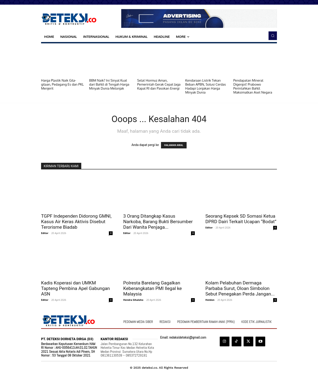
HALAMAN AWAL (173, 145)
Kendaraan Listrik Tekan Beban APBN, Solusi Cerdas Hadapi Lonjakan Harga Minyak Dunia (205, 86)
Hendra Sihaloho (133, 299)
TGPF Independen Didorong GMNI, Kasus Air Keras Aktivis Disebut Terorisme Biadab (76, 221)
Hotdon (209, 299)
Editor (44, 233)
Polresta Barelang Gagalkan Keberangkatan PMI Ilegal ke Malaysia (152, 288)
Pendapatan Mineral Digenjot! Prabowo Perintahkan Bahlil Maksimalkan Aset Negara (252, 86)
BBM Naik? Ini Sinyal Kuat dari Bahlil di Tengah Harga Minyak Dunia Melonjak (109, 84)
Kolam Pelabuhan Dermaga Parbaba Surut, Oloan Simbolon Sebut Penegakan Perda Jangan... (240, 288)
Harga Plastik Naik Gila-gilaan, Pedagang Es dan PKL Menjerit (62, 84)
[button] (273, 35)
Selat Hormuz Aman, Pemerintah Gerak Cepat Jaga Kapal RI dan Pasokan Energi (158, 84)
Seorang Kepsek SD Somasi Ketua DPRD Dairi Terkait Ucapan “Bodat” (240, 218)
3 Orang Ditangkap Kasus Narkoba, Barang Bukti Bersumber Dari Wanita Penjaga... (158, 221)
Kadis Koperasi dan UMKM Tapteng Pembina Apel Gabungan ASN (75, 288)
